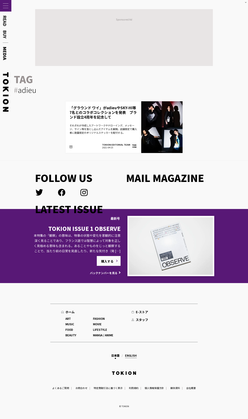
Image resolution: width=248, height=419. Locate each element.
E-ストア (142, 312)
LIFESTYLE (100, 330)
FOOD (69, 330)
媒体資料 (175, 388)
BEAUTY (70, 335)
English (131, 355)
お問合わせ (81, 388)
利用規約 (133, 388)
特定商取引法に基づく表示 (108, 388)
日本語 (115, 355)
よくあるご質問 (60, 388)
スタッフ (142, 319)
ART (68, 318)
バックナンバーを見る (103, 273)
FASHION (99, 318)
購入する (107, 261)
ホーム (70, 312)
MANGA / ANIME (103, 335)
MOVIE (97, 324)
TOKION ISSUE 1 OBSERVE (84, 228)
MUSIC (69, 324)
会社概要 (191, 388)
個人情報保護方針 (154, 388)
